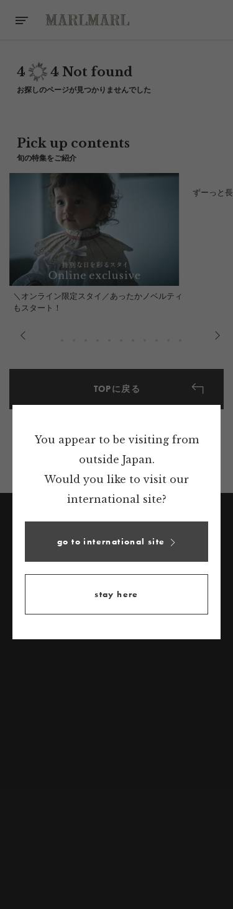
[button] (116, 541)
